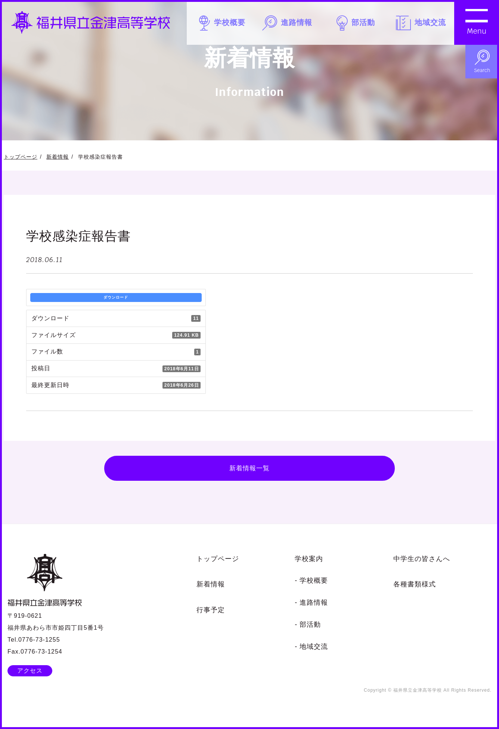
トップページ (20, 157)
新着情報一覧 (249, 471)
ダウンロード (115, 297)
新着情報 (57, 157)
